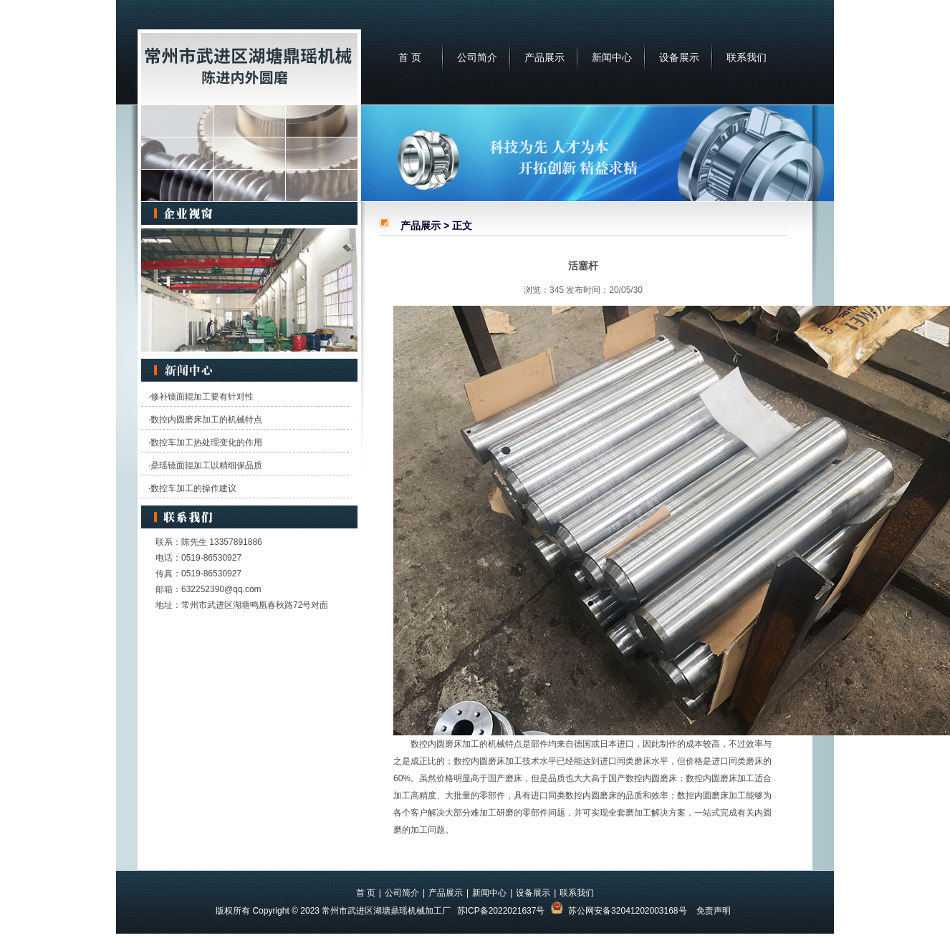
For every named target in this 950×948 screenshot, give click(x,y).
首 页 (409, 57)
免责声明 (713, 911)
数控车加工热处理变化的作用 (206, 442)
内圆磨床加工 (453, 744)
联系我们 (746, 57)
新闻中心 (612, 57)
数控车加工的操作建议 (193, 488)
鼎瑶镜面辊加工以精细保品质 (206, 465)
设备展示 (679, 57)
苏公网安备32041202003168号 (627, 911)
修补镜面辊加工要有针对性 (202, 397)
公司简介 (477, 57)
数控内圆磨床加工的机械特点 (206, 420)
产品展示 (544, 57)
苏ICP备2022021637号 (501, 911)
